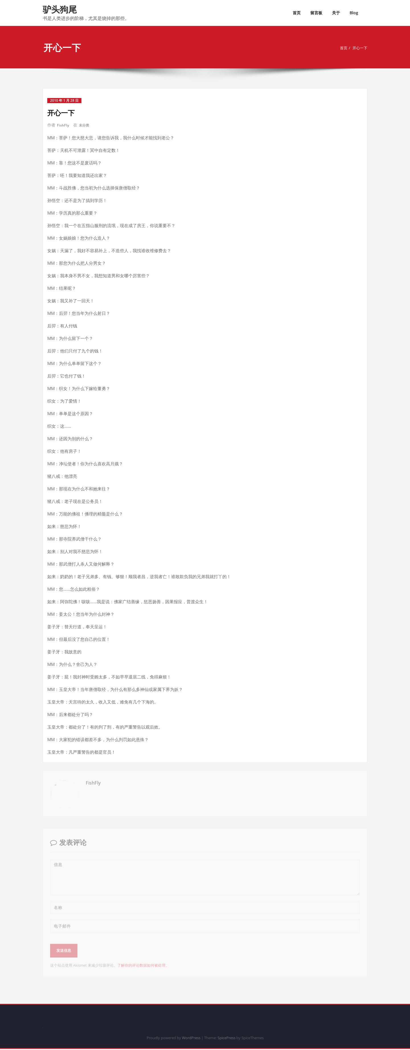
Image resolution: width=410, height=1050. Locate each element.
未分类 (86, 125)
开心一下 (360, 48)
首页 (297, 12)
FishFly (64, 125)
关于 (336, 12)
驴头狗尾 (60, 9)
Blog (354, 12)
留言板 (316, 12)
